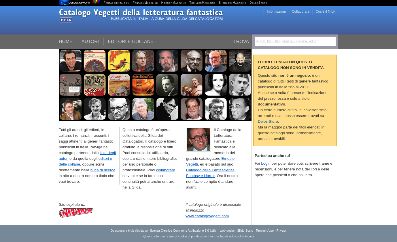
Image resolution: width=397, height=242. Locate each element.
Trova (241, 41)
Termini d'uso (265, 230)
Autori (90, 41)
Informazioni (276, 11)
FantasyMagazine (145, 2)
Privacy (282, 230)
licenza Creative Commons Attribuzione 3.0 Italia (183, 230)
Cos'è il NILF (325, 11)
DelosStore (258, 2)
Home (66, 41)
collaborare (165, 170)
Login (266, 163)
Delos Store (268, 121)
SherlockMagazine (232, 2)
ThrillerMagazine (202, 2)
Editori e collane (131, 41)
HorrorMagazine (173, 2)
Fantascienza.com (117, 2)
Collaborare (301, 11)
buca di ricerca (103, 170)
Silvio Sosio (245, 230)
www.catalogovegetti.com (207, 216)
